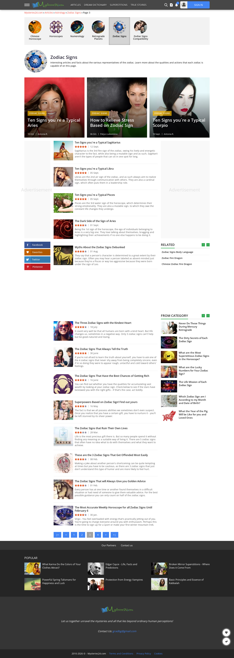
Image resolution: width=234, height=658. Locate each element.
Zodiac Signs (74, 12)
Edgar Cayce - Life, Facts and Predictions (121, 566)
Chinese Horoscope (34, 30)
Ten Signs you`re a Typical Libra (94, 168)
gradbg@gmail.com (124, 631)
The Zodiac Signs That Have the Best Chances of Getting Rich (112, 376)
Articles (76, 5)
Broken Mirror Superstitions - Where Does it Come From (189, 566)
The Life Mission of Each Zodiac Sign (193, 383)
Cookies (158, 653)
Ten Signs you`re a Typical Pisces (95, 195)
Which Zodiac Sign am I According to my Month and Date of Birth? (192, 400)
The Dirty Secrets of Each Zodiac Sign (193, 339)
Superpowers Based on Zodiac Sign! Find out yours (106, 402)
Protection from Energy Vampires (124, 579)
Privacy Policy (143, 653)
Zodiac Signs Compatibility (140, 30)
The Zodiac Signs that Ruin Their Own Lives (101, 428)
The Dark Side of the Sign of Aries (95, 221)
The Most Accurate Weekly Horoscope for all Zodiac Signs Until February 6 (113, 509)
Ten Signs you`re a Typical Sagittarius (97, 142)
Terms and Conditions (121, 653)
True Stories (138, 5)
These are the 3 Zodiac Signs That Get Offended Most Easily (111, 455)
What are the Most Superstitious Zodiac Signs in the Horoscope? (194, 356)
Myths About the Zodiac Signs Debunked (100, 247)
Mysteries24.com (33, 12)
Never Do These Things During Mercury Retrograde (192, 326)
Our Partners (109, 545)
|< (57, 534)
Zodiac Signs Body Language (177, 252)
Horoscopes (56, 29)
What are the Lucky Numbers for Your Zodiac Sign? (193, 370)
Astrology (60, 12)
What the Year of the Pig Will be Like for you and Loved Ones (193, 414)
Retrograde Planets (98, 30)
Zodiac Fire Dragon (172, 258)
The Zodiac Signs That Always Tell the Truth (101, 349)
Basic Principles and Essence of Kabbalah (186, 581)
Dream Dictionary (95, 5)
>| (114, 534)
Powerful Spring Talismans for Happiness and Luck (59, 581)
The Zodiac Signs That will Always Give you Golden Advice (110, 481)
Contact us (127, 545)
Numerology (77, 29)
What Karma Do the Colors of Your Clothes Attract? (61, 566)
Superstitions (118, 5)
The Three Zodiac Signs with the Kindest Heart (103, 323)
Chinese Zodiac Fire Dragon (177, 264)
